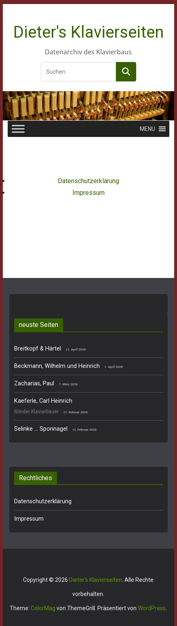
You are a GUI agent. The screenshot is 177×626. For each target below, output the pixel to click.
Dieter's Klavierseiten (88, 32)
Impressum (88, 193)
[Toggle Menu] (18, 129)
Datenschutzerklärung (88, 181)
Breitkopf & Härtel (37, 348)
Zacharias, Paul (34, 383)
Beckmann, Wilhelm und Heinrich (57, 366)
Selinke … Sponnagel (40, 428)
